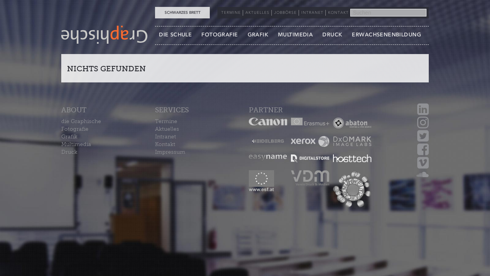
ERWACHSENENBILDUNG (386, 34)
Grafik (69, 137)
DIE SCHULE (175, 34)
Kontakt (165, 144)
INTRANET (312, 12)
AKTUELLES (257, 12)
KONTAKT (338, 12)
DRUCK (332, 34)
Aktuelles (167, 129)
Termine (166, 121)
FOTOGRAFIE (219, 34)
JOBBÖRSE (285, 12)
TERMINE (231, 12)
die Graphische (81, 121)
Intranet (165, 137)
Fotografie (74, 129)
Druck (69, 152)
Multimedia (76, 144)
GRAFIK (258, 34)
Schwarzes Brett (183, 12)
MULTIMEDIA (295, 34)
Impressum (170, 152)
